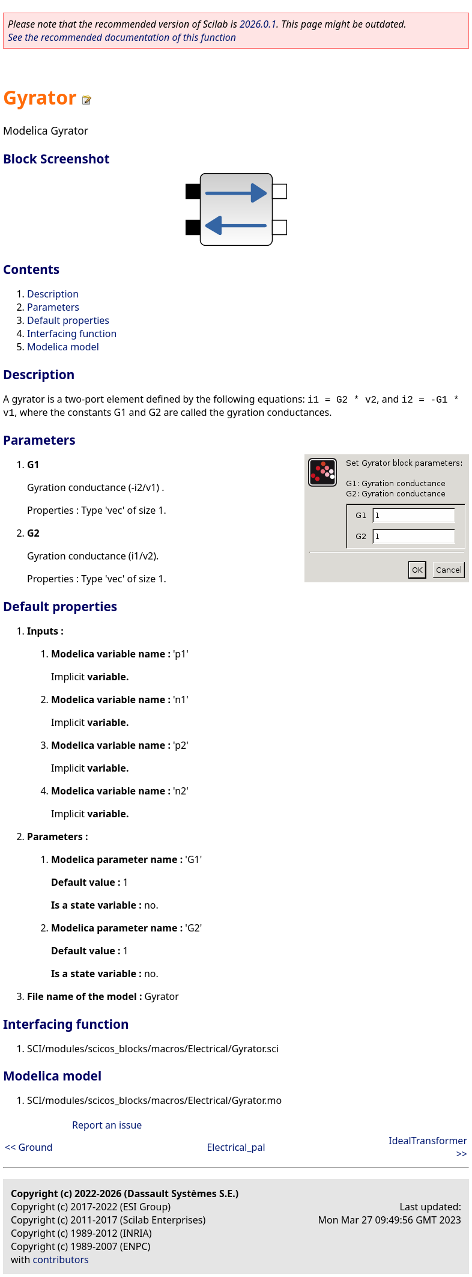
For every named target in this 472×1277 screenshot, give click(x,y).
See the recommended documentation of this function (122, 37)
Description (53, 293)
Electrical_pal (236, 1147)
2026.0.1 (258, 24)
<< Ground (29, 1147)
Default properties (68, 320)
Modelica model (63, 346)
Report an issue (107, 1125)
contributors (61, 1259)
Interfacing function (71, 333)
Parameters (53, 307)
